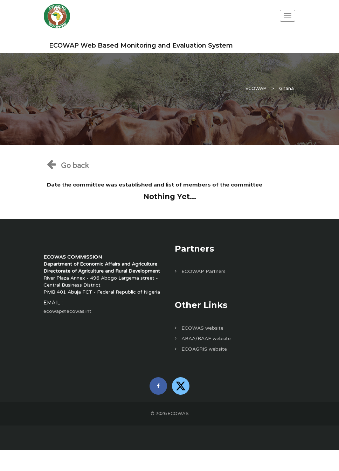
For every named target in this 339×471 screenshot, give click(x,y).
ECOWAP (256, 88)
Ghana (286, 88)
